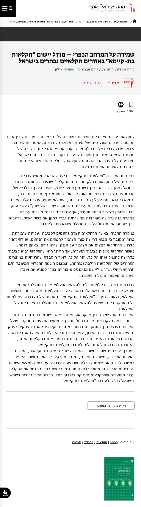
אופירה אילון (64, 69)
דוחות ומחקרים (121, 21)
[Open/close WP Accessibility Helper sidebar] (5, 493)
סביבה (76, 442)
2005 (113, 442)
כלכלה (87, 442)
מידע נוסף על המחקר (111, 405)
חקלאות (100, 442)
